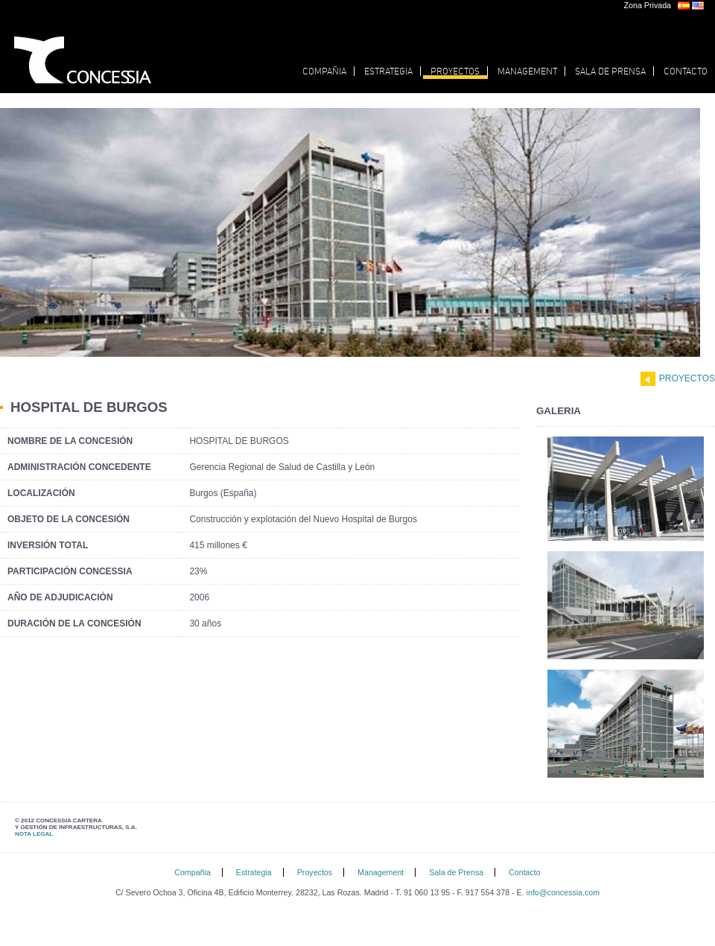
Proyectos (687, 378)
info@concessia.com (563, 892)
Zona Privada (647, 5)
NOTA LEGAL (34, 834)
